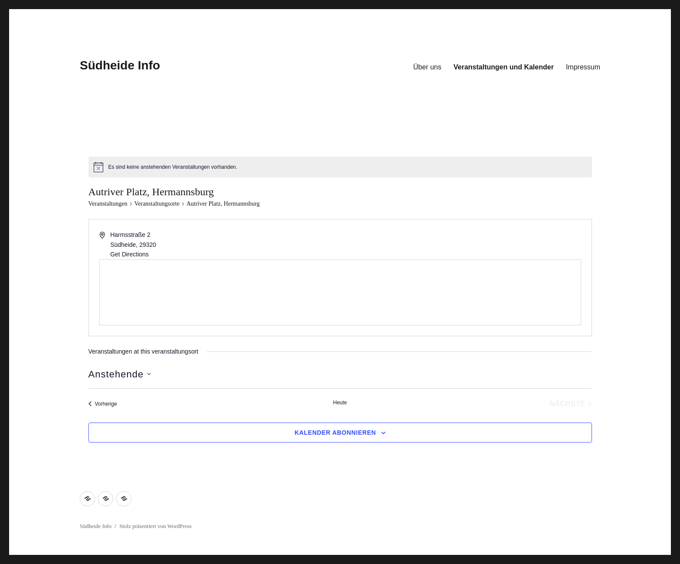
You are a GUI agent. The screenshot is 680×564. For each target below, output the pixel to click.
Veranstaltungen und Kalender (504, 67)
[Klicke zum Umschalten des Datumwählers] (119, 374)
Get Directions (129, 254)
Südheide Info (120, 65)
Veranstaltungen (108, 203)
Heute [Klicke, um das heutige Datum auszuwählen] (340, 403)
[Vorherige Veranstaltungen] (102, 404)
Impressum (583, 67)
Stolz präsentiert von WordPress (155, 526)
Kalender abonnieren (335, 432)
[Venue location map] (340, 292)
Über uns (427, 67)
